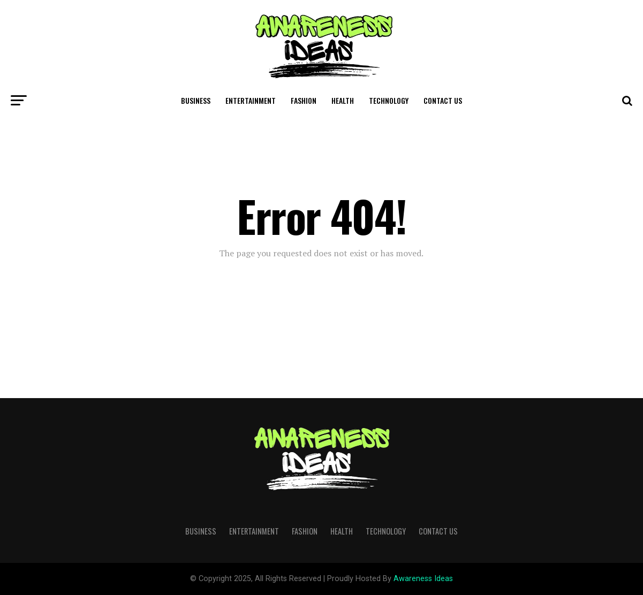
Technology (389, 100)
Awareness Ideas (423, 578)
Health (342, 100)
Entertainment (250, 100)
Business (195, 100)
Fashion (303, 100)
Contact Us (442, 100)
